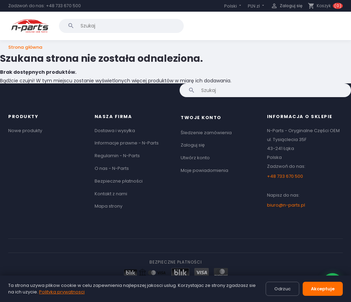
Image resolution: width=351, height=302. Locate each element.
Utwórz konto (195, 157)
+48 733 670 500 (63, 6)
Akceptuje (323, 289)
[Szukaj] (121, 26)
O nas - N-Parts (112, 168)
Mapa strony (108, 206)
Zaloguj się (193, 145)
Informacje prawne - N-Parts (127, 143)
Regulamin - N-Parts (117, 155)
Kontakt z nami (111, 193)
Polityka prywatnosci (62, 292)
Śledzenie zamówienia (206, 132)
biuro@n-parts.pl (286, 205)
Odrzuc (282, 289)
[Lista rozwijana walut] (256, 6)
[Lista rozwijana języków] (233, 6)
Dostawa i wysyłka (115, 130)
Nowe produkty (25, 130)
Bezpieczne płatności (119, 181)
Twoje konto (201, 117)
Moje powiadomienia (204, 170)
